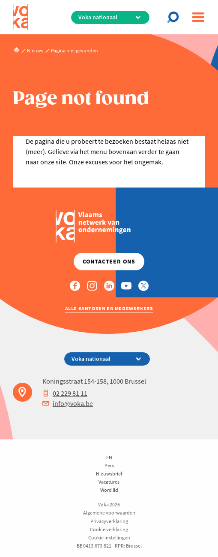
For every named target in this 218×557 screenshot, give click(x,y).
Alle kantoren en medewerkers (109, 308)
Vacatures (109, 481)
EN (109, 457)
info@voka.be (67, 403)
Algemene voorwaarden (109, 512)
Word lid (109, 490)
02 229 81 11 (64, 393)
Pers (109, 465)
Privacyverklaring (109, 521)
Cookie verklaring (109, 529)
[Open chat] (176, 17)
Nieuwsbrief (109, 473)
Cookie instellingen (109, 537)
